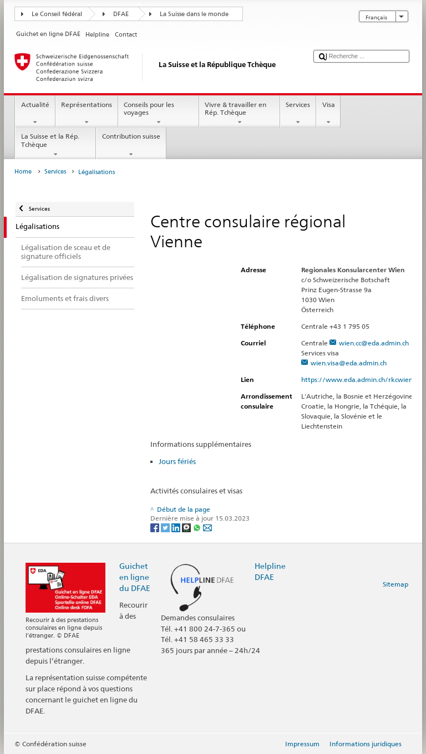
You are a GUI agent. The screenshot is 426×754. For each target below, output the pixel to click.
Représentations (87, 113)
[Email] (207, 527)
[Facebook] (155, 527)
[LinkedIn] (176, 527)
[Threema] (187, 527)
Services (298, 113)
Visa (328, 113)
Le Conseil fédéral (57, 14)
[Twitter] (166, 527)
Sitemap (395, 584)
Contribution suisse (131, 145)
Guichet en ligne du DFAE (134, 577)
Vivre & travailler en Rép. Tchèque (240, 113)
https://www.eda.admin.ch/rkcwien (361, 379)
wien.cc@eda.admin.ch (374, 343)
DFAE (121, 14)
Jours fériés (177, 461)
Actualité (35, 113)
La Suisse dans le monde (194, 14)
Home (23, 171)
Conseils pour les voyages (159, 113)
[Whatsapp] (197, 527)
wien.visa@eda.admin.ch (349, 362)
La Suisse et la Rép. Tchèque (55, 145)
